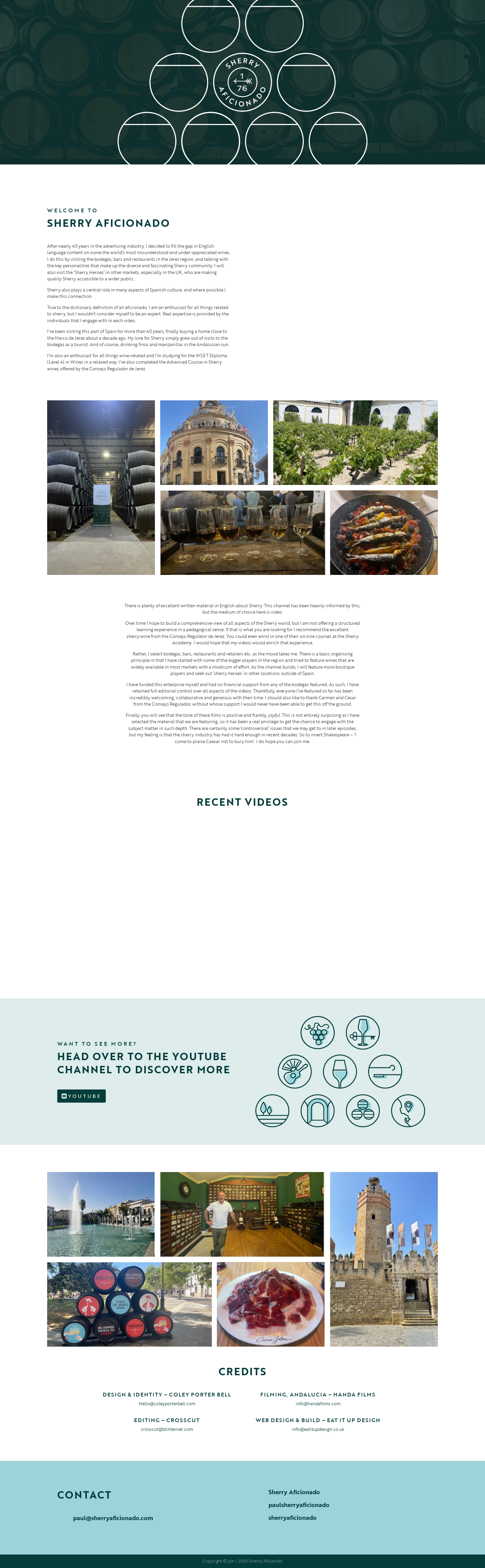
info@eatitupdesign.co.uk (318, 1429)
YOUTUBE (84, 1096)
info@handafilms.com (318, 1403)
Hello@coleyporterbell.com (167, 1403)
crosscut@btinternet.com (167, 1429)
